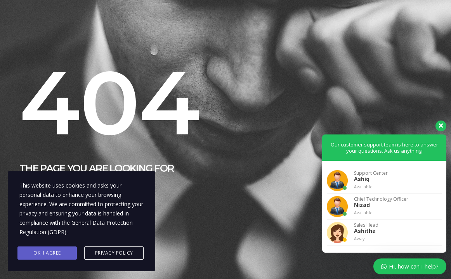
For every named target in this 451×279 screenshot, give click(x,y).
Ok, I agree (47, 253)
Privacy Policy (114, 253)
